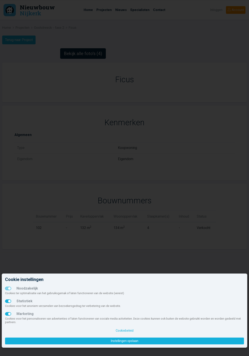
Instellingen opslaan (124, 341)
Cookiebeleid (125, 330)
